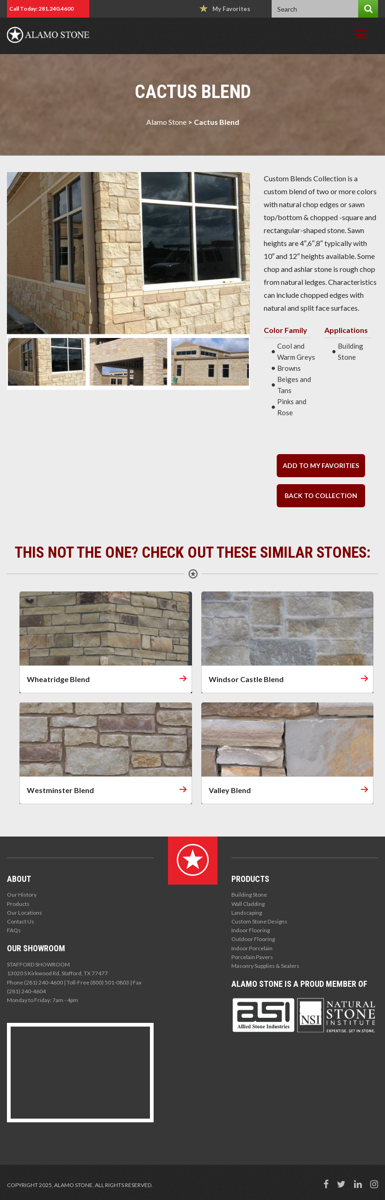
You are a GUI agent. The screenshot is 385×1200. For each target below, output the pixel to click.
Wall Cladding (248, 903)
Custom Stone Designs (259, 921)
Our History (22, 894)
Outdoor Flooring (253, 938)
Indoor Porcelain (252, 948)
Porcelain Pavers (252, 957)
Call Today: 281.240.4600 (41, 8)
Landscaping (246, 912)
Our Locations (24, 912)
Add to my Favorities (321, 465)
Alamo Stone (166, 121)
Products (18, 903)
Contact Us (20, 921)
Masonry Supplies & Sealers (265, 965)
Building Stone (249, 894)
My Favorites (224, 8)
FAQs (14, 930)
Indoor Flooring (250, 930)
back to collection (321, 495)
